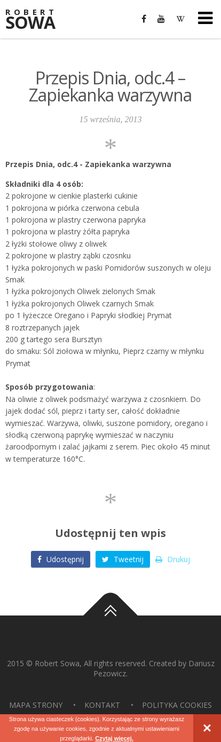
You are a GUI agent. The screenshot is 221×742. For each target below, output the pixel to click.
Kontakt (102, 705)
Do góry (110, 615)
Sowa (37, 20)
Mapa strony (35, 705)
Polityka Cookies (177, 705)
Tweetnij (123, 559)
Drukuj (172, 559)
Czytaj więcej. (114, 738)
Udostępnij (60, 559)
